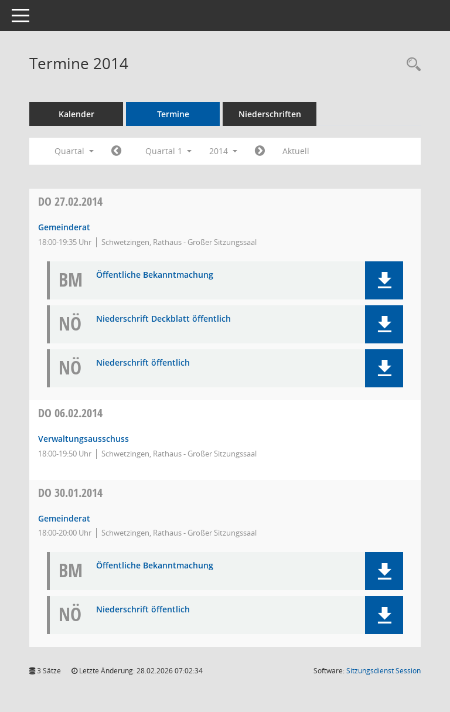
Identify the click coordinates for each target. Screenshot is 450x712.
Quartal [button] (74, 150)
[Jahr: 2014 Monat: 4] (260, 151)
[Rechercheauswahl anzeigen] (411, 64)
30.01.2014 (70, 492)
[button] (384, 280)
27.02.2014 (70, 201)
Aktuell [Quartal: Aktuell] (295, 150)
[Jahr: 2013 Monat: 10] (116, 151)
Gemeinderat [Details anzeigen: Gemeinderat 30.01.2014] (64, 518)
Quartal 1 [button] (168, 150)
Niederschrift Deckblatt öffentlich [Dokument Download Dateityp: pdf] (163, 319)
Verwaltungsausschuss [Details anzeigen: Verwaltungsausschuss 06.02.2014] (83, 438)
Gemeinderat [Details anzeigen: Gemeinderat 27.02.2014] (64, 227)
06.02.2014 (70, 413)
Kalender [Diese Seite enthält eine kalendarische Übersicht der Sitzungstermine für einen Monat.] (76, 114)
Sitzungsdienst (383, 671)
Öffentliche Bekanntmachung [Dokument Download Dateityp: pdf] (154, 275)
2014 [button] (223, 150)
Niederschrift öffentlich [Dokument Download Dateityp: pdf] (143, 363)
